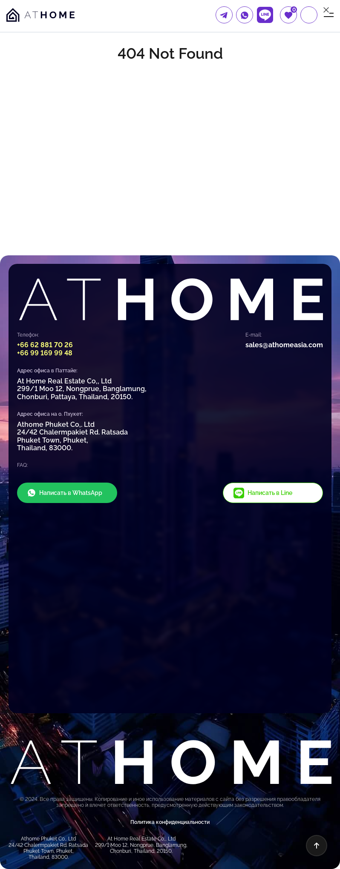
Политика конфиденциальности (170, 822)
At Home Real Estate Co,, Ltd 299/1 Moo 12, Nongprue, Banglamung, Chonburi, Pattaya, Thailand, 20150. (82, 389)
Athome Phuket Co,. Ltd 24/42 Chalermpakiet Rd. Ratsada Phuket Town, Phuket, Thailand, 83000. (72, 436)
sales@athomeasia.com (284, 345)
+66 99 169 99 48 (44, 353)
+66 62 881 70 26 (45, 345)
